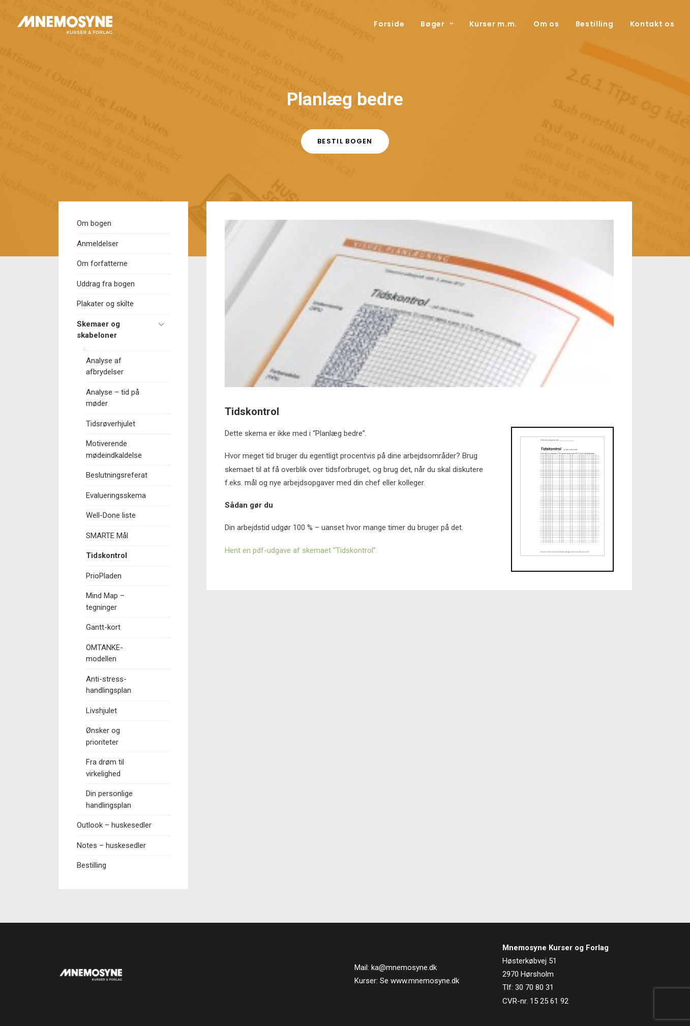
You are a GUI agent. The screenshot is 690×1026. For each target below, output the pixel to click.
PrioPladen (104, 575)
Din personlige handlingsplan (109, 799)
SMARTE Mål (107, 535)
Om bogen (94, 223)
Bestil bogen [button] (345, 141)
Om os (546, 24)
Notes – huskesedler (111, 845)
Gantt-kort (103, 627)
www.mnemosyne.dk (425, 980)
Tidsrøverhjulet (110, 423)
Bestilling (595, 24)
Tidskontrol (106, 555)
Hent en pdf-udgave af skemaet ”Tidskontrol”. (301, 550)
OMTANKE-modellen (104, 653)
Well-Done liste (111, 515)
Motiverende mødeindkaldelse (114, 449)
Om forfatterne (102, 263)
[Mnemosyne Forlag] (65, 24)
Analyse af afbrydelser (105, 366)
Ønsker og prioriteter (103, 736)
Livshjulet (101, 710)
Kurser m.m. (493, 24)
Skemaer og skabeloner (98, 329)
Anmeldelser (97, 243)
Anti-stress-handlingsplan (108, 685)
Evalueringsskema (116, 495)
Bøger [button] (437, 24)
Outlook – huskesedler (114, 825)
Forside (389, 24)
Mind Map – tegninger (105, 601)
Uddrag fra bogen (106, 283)
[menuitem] (392, 24)
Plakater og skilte (105, 303)
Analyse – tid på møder (112, 398)
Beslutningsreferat (116, 475)
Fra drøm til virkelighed (105, 767)
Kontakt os (652, 24)
